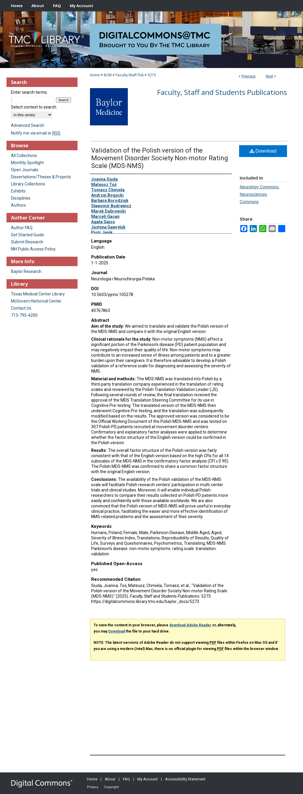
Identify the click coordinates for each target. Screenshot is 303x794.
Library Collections (28, 184)
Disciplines (20, 198)
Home (95, 75)
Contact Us (21, 308)
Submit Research (27, 242)
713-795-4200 (24, 315)
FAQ (126, 779)
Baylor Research (26, 271)
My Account (147, 779)
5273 (152, 75)
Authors (18, 205)
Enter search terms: (29, 92)
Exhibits (18, 191)
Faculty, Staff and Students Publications (222, 92)
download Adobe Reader (190, 625)
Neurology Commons (259, 187)
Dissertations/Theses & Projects (41, 176)
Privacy (92, 787)
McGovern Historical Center (36, 301)
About (110, 779)
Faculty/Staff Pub (130, 75)
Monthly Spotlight (27, 162)
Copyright (111, 787)
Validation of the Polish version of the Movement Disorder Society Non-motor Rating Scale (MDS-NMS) (159, 158)
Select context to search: (34, 107)
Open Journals (24, 169)
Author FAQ (22, 227)
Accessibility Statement (185, 779)
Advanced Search (27, 125)
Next (269, 76)
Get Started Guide (27, 234)
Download (263, 150)
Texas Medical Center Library (38, 294)
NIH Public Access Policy (33, 249)
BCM (108, 75)
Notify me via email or (35, 133)
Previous (248, 76)
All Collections (24, 155)
